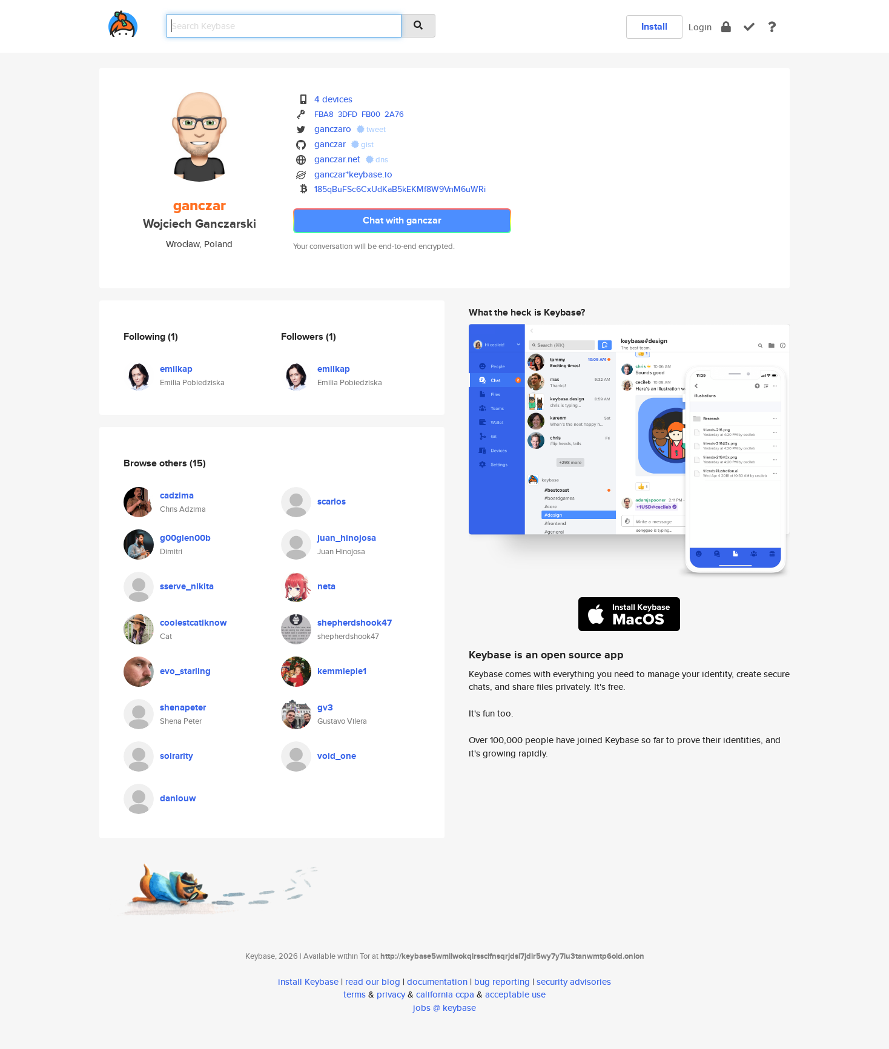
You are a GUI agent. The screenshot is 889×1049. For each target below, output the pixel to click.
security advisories (574, 981)
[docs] (772, 27)
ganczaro (332, 128)
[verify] (749, 27)
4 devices (333, 99)
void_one (336, 756)
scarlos (331, 501)
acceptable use (515, 994)
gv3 (325, 707)
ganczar (330, 143)
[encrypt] (726, 27)
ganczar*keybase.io (353, 174)
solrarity (176, 756)
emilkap (176, 369)
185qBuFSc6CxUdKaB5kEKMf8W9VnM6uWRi (400, 189)
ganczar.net (337, 159)
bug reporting (502, 981)
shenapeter (183, 707)
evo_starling (185, 671)
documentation (437, 981)
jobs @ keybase (444, 1007)
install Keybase (308, 981)
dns (377, 159)
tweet (371, 129)
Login (700, 27)
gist (362, 144)
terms (354, 994)
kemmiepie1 (341, 671)
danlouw (178, 798)
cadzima (177, 495)
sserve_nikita (187, 586)
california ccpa (445, 994)
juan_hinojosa (346, 537)
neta (326, 586)
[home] (122, 21)
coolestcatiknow (193, 622)
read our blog (372, 981)
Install (654, 26)
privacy (391, 994)
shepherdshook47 (354, 622)
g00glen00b (185, 537)
